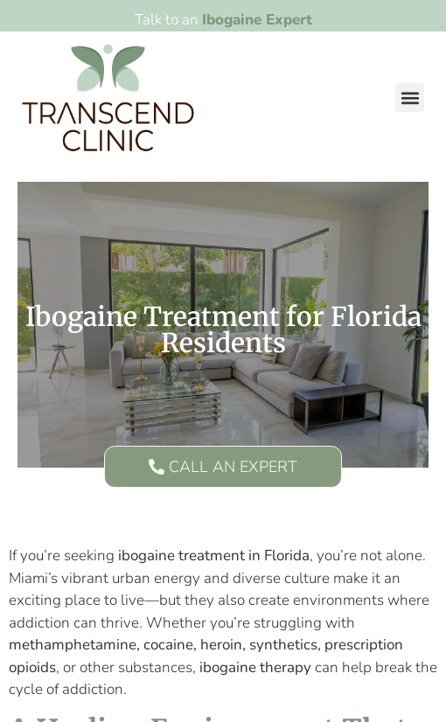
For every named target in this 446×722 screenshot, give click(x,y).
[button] (409, 97)
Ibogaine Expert (257, 20)
